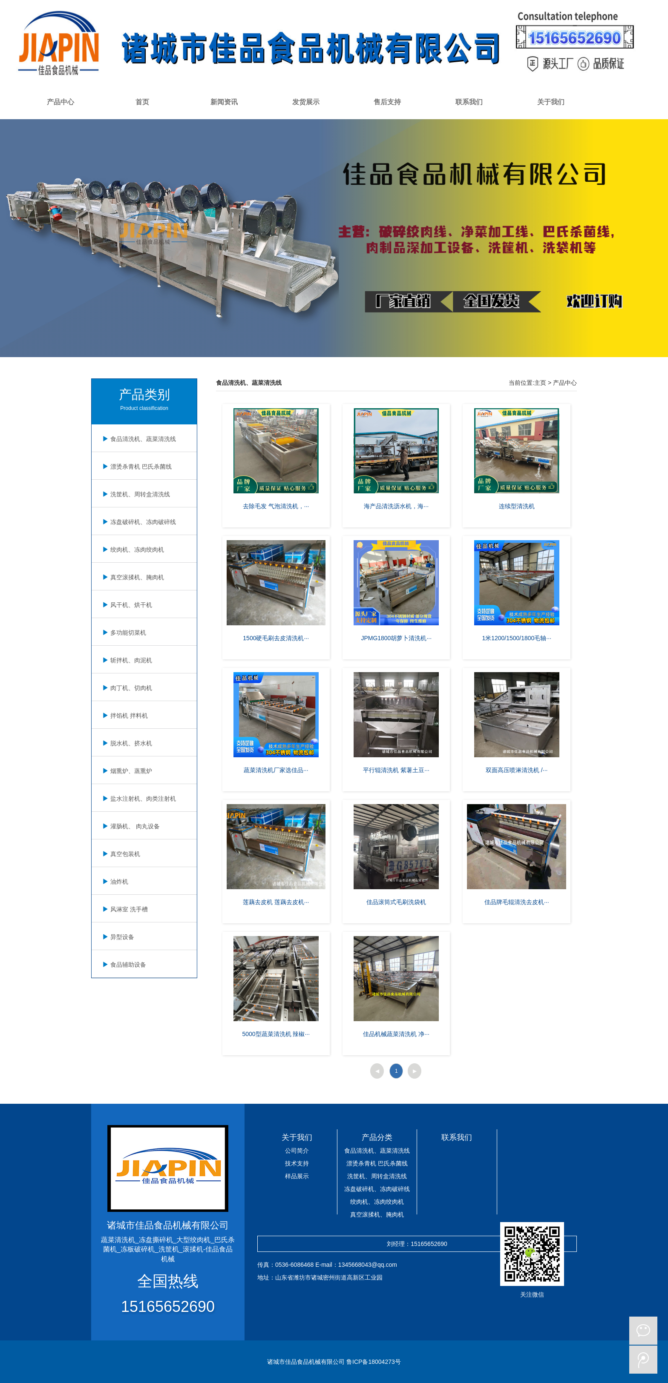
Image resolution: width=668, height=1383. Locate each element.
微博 (643, 1360)
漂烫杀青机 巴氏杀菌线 (136, 466)
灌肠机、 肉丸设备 (130, 826)
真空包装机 (120, 853)
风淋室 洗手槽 (124, 909)
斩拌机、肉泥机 (126, 660)
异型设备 (117, 936)
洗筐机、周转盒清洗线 (135, 494)
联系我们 (469, 102)
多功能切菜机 (123, 632)
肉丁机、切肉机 (126, 687)
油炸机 (114, 881)
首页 (142, 102)
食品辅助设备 (123, 964)
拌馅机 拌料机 (124, 715)
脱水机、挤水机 (126, 743)
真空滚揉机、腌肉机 (132, 577)
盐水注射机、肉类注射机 (138, 798)
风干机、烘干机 (126, 604)
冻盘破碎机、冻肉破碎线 (138, 521)
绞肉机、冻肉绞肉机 (132, 549)
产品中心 (60, 102)
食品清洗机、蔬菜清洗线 (138, 438)
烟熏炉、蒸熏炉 (126, 770)
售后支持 (387, 102)
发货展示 (306, 102)
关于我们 (550, 102)
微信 (643, 1331)
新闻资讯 (224, 102)
